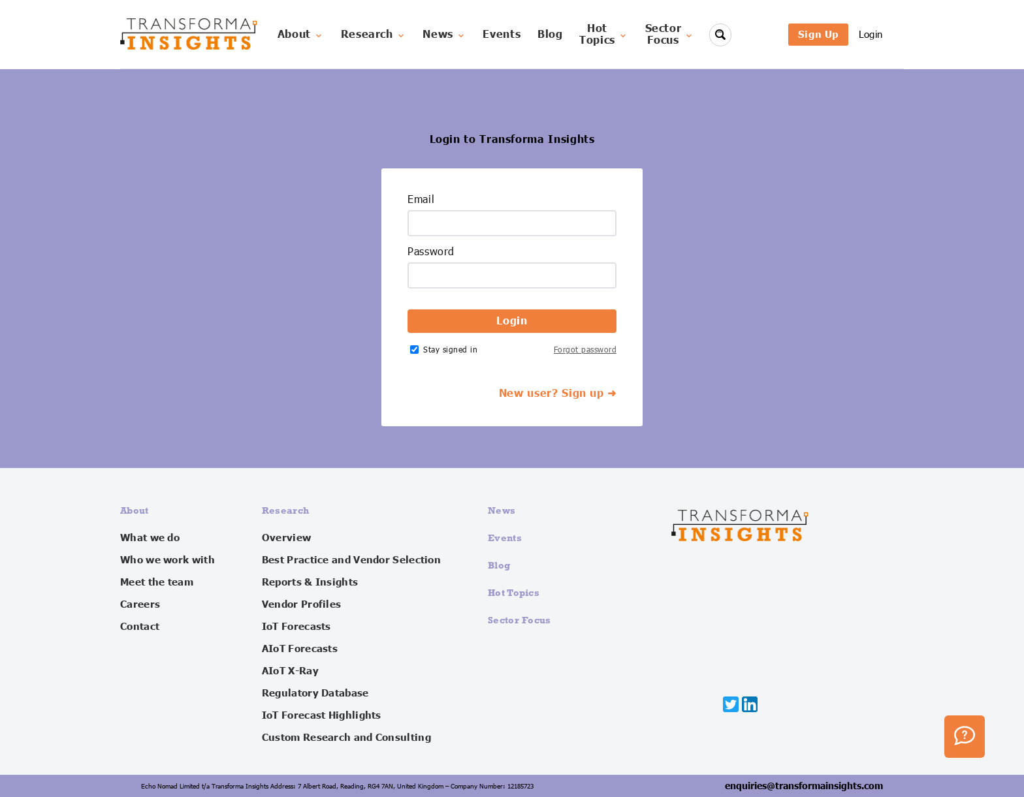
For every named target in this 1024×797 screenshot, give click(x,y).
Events (501, 34)
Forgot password (585, 349)
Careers (140, 604)
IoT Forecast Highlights (321, 715)
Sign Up (818, 34)
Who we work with (167, 560)
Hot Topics (513, 592)
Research (373, 34)
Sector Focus (519, 619)
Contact (139, 627)
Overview (286, 538)
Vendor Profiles (302, 604)
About (301, 34)
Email (421, 200)
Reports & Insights (310, 582)
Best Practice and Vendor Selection (351, 560)
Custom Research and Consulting (346, 737)
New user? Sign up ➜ (557, 393)
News (444, 34)
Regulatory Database (315, 693)
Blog (550, 34)
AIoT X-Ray (290, 671)
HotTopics (603, 34)
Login (871, 34)
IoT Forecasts (296, 627)
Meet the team (156, 582)
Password (431, 252)
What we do (150, 538)
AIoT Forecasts (300, 649)
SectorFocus (670, 34)
